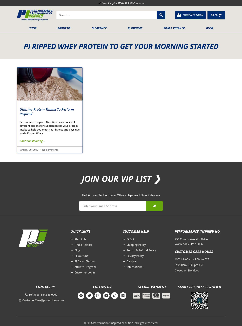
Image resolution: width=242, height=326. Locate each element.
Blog (209, 28)
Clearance (99, 28)
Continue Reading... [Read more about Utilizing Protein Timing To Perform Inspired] (32, 141)
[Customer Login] (179, 15)
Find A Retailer (174, 28)
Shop (32, 28)
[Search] (161, 15)
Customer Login (193, 15)
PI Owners (135, 28)
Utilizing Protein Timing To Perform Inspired (47, 111)
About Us (63, 28)
